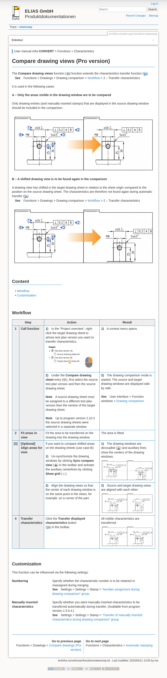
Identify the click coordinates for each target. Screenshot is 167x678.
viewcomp (25, 27)
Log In (154, 3)
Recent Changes (136, 15)
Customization (26, 295)
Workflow (93, 78)
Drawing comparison (130, 401)
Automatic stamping (139, 645)
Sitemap (153, 15)
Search (152, 9)
